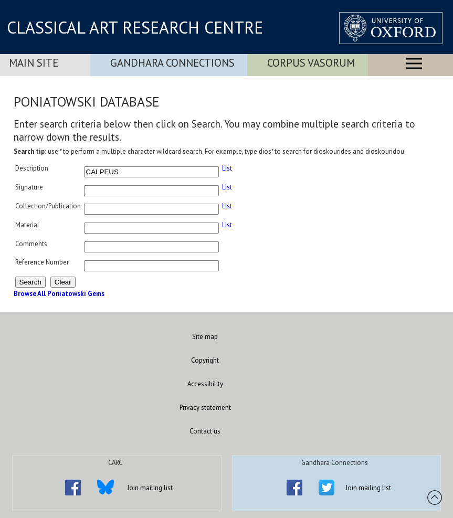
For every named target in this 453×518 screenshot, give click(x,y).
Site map (205, 336)
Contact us (204, 431)
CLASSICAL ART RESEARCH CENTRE (135, 27)
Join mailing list (150, 487)
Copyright (205, 360)
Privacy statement (205, 407)
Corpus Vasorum (311, 63)
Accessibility (205, 383)
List (227, 168)
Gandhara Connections (172, 63)
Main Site (33, 63)
